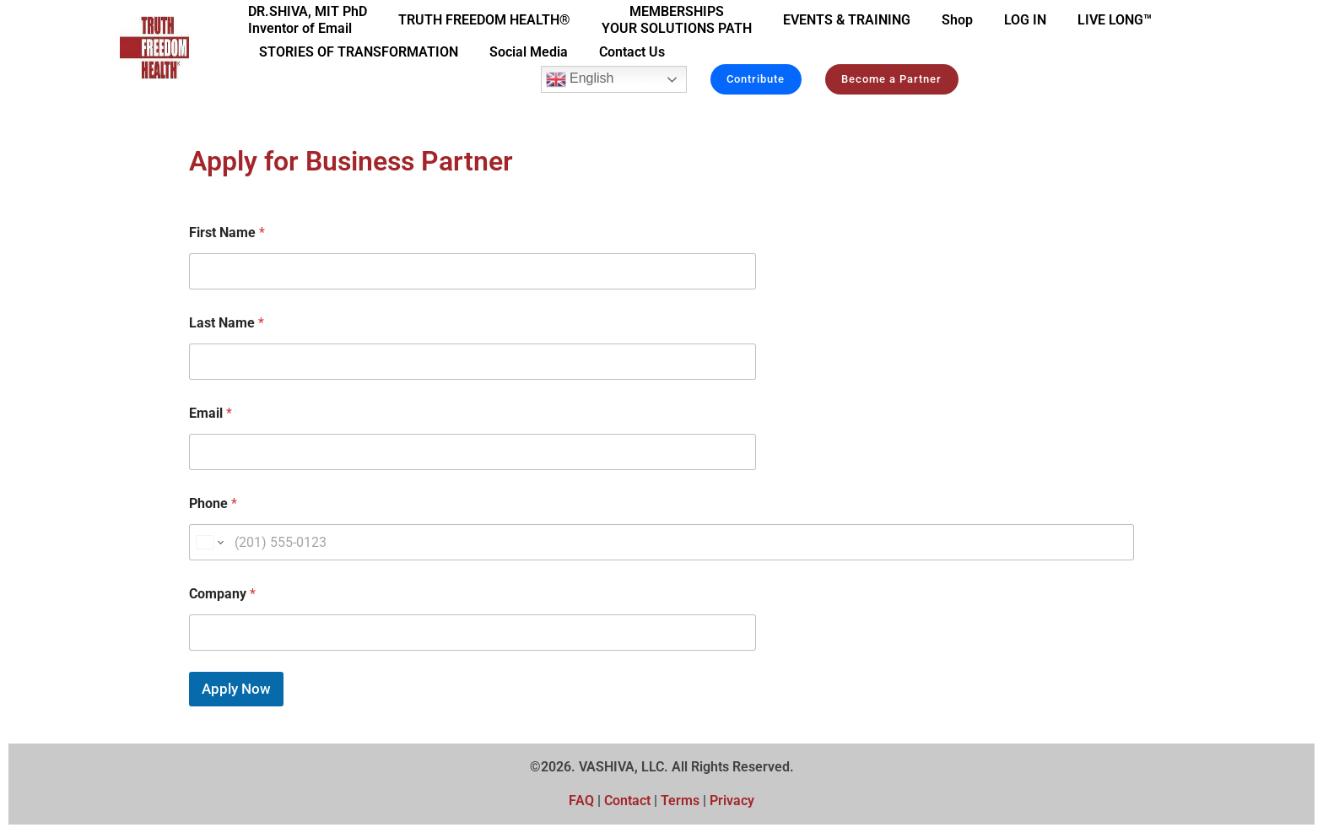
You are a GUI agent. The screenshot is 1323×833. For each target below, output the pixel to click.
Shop (957, 20)
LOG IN (1025, 20)
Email (210, 413)
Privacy (732, 800)
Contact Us (632, 52)
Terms (682, 800)
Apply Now (236, 688)
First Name (227, 232)
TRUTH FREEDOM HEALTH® (484, 20)
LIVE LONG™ (1114, 20)
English (579, 79)
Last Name (226, 323)
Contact (627, 800)
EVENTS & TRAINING (846, 20)
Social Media (528, 52)
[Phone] (661, 542)
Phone (213, 503)
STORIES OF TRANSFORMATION (358, 52)
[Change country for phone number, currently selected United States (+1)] (209, 542)
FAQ (581, 800)
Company (222, 594)
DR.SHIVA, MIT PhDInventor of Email (307, 19)
